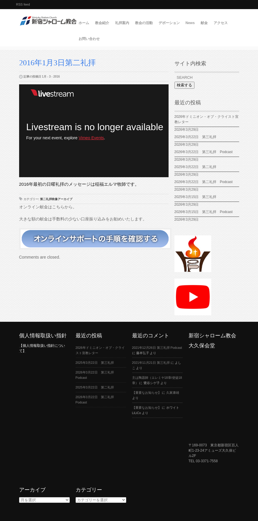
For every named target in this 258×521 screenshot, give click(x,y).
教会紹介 (102, 23)
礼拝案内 (122, 23)
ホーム (84, 23)
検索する (184, 85)
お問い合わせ (89, 39)
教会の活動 (144, 23)
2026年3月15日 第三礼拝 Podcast (203, 212)
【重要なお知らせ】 (146, 392)
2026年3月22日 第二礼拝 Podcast (203, 182)
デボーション (169, 23)
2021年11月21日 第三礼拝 (151, 362)
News (190, 23)
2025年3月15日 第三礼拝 (197, 197)
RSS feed (23, 4)
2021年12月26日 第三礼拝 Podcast (157, 347)
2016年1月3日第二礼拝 (57, 62)
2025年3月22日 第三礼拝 (195, 137)
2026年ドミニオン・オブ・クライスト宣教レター (206, 119)
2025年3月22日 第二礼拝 (197, 167)
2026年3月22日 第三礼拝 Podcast (203, 152)
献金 (204, 23)
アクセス (221, 23)
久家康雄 (172, 392)
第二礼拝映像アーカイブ (56, 199)
